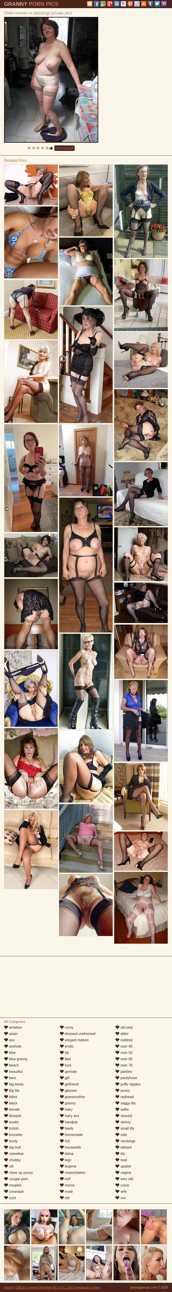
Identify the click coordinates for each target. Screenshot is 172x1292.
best (10, 1078)
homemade (71, 1135)
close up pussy (18, 1173)
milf (65, 1179)
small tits (124, 1128)
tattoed (123, 1147)
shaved (123, 1116)
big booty (14, 1084)
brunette (13, 1135)
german (68, 1072)
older (121, 1034)
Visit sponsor (65, 148)
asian (11, 1034)
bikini (10, 1097)
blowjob (12, 1116)
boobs (11, 1122)
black (11, 1103)
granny (68, 1103)
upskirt (123, 1166)
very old (124, 1179)
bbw (10, 1053)
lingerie (68, 1166)
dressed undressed (78, 1034)
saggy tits (125, 1103)
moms (67, 1185)
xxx (120, 1198)
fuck (65, 1065)
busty (11, 1141)
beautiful (13, 1072)
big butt (12, 1147)
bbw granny (16, 1059)
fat (64, 1053)
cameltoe (14, 1154)
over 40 (123, 1046)
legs (65, 1160)
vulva (122, 1185)
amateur (13, 1027)
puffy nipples (128, 1084)
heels (67, 1128)
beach (11, 1065)
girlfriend (69, 1084)
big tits (12, 1090)
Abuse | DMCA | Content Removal (27, 1287)
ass (9, 1040)
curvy (67, 1027)
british (11, 1128)
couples (13, 1185)
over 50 (123, 1053)
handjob (69, 1122)
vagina (123, 1173)
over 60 (123, 1059)
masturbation (73, 1173)
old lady (124, 1027)
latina (67, 1154)
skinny (123, 1122)
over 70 (123, 1065)
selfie (122, 1109)
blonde (12, 1109)
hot (65, 1141)
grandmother (72, 1097)
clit (8, 1166)
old (65, 1198)
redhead (124, 1097)
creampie (14, 1191)
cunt (10, 1198)
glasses (68, 1090)
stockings (125, 1141)
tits (120, 1154)
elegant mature (74, 1040)
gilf (64, 1078)
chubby (12, 1160)
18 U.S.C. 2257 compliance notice (76, 1287)
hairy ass (69, 1116)
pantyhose (126, 1078)
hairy (66, 1109)
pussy (122, 1090)
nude (66, 1191)
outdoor (124, 1040)
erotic (67, 1046)
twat (121, 1160)
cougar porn (16, 1179)
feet (65, 1059)
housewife (70, 1147)
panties (123, 1072)
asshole (13, 1046)
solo (121, 1135)
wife (121, 1191)
